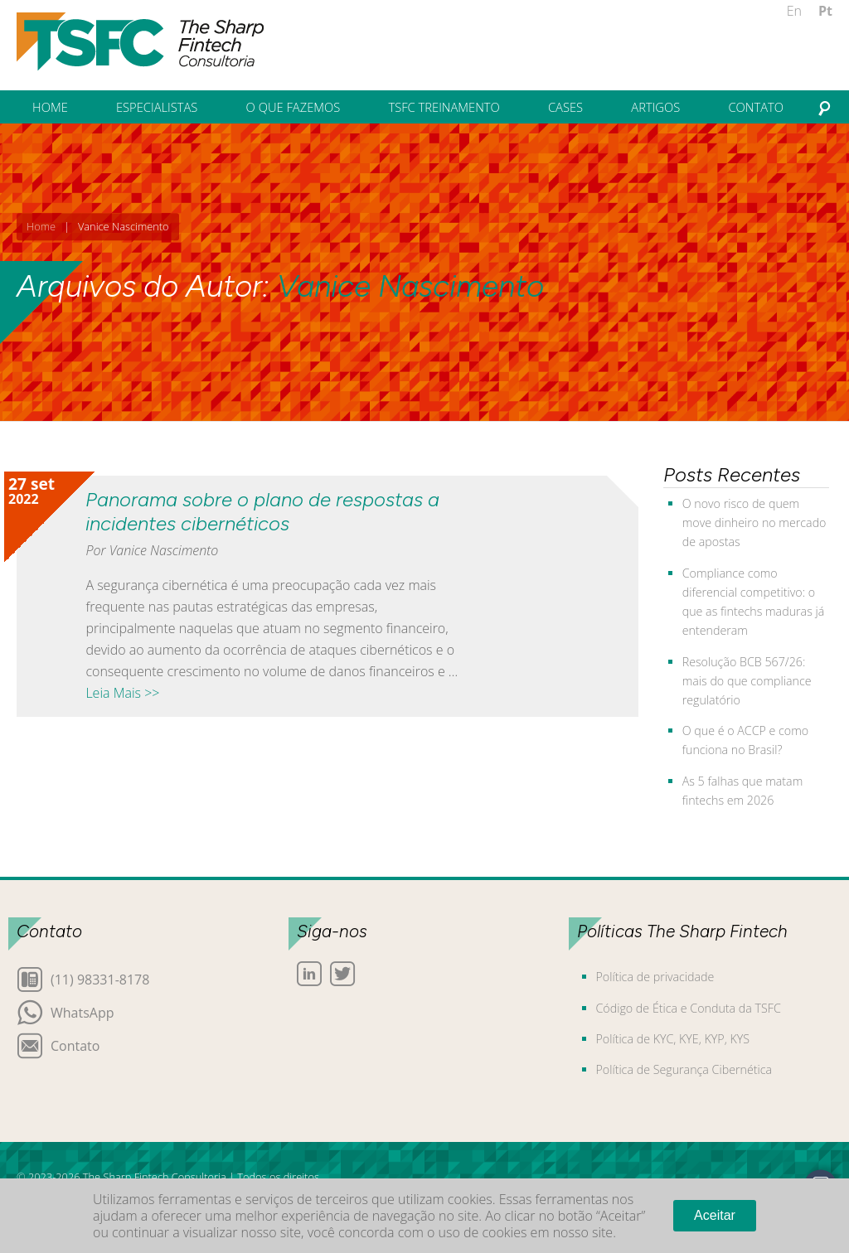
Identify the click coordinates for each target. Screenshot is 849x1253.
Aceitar (714, 1215)
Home (41, 226)
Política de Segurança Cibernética (684, 1069)
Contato (75, 1044)
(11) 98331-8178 (100, 978)
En (794, 10)
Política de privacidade (655, 976)
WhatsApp (82, 1011)
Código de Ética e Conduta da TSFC (688, 1008)
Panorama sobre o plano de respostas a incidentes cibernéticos (262, 511)
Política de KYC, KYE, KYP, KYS (673, 1039)
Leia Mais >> (122, 693)
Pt (825, 10)
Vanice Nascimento (410, 286)
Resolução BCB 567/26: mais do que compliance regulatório (747, 681)
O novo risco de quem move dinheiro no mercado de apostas (754, 522)
